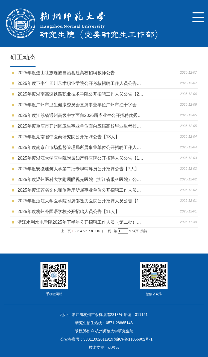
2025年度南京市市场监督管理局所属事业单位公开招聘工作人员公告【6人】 (80, 147)
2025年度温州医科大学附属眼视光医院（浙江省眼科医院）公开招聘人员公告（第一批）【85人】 (80, 179)
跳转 (143, 231)
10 (98, 231)
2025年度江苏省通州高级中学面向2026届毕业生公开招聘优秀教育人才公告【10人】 (80, 115)
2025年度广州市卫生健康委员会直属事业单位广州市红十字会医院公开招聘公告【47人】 (80, 104)
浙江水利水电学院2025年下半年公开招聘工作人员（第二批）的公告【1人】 (80, 222)
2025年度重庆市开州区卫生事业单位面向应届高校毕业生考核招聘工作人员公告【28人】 (80, 126)
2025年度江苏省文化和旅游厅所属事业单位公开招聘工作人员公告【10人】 (80, 190)
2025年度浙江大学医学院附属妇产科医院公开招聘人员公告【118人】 (80, 158)
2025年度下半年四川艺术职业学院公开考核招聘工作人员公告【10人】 (80, 83)
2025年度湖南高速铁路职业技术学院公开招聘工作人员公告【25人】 (80, 94)
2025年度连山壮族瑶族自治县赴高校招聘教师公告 (67, 72)
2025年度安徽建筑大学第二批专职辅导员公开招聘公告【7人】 (79, 168)
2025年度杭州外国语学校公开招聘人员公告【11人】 (69, 211)
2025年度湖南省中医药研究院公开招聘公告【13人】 (69, 136)
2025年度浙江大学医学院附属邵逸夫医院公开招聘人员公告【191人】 (80, 200)
